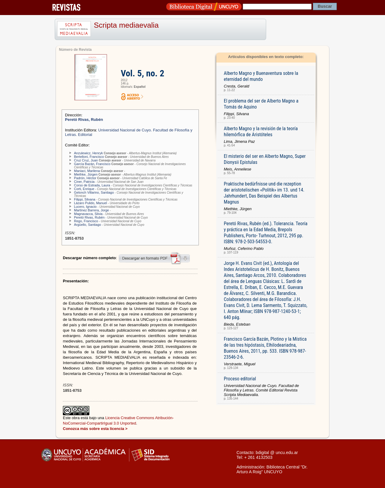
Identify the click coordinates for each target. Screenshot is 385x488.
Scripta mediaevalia (126, 25)
